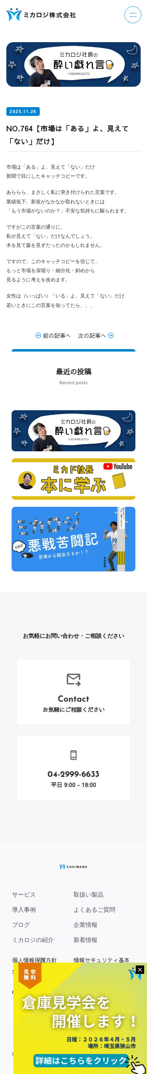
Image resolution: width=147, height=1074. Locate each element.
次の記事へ (96, 335)
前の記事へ (53, 335)
